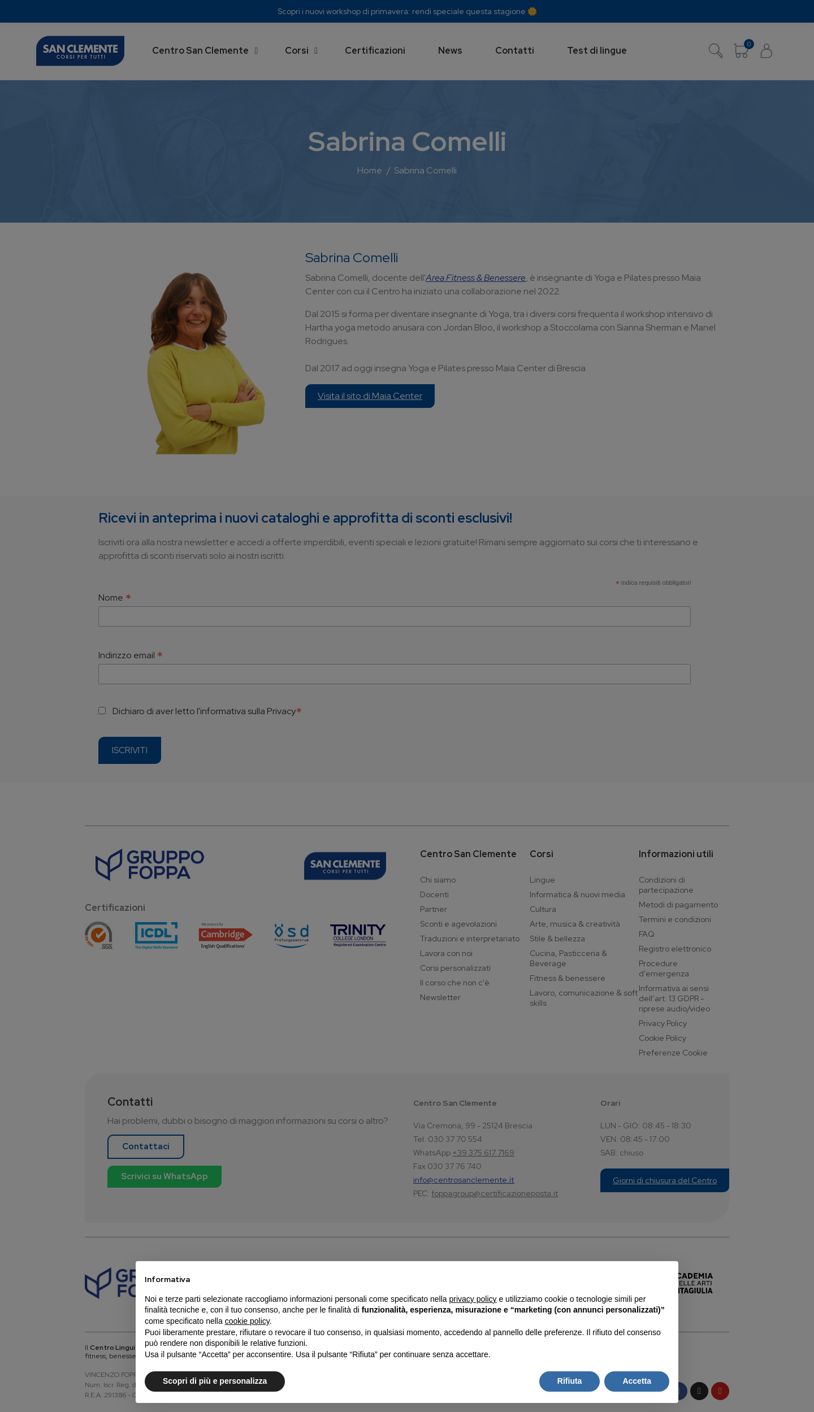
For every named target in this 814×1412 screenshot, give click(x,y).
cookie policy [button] (247, 1321)
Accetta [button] (636, 1380)
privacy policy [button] (473, 1299)
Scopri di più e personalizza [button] (215, 1380)
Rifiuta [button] (569, 1380)
